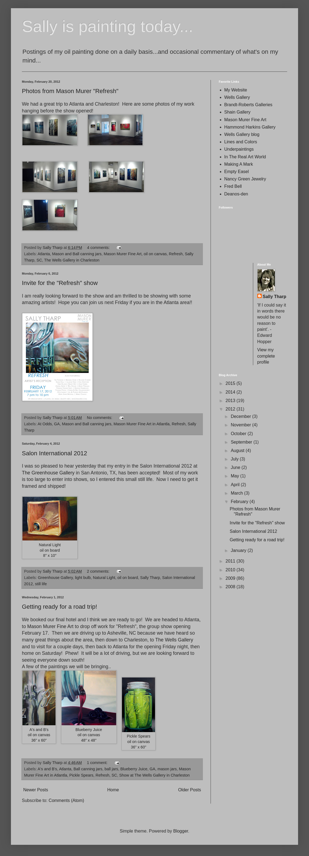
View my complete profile (266, 355)
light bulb (83, 577)
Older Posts (189, 789)
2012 (231, 409)
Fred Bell (233, 186)
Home (113, 789)
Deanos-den (236, 194)
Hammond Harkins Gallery (250, 127)
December (241, 416)
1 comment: (98, 762)
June (236, 467)
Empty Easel (236, 171)
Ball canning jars (88, 769)
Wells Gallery (237, 97)
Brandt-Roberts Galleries (248, 104)
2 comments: (98, 571)
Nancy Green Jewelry (245, 179)
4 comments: (99, 247)
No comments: (100, 417)
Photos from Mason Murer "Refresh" (70, 91)
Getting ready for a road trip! (59, 606)
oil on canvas (155, 254)
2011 (231, 561)
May (235, 476)
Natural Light (104, 577)
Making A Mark (238, 164)
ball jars (111, 769)
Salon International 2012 (54, 453)
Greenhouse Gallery (55, 577)
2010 (231, 569)
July (235, 459)
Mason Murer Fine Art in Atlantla (141, 424)
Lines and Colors (240, 141)
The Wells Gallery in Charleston (71, 260)
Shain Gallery (237, 112)
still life (41, 584)
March (237, 493)
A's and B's (47, 769)
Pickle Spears (81, 775)
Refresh (176, 254)
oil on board (127, 577)
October (239, 433)
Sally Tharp (150, 577)
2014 (231, 392)
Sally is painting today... (107, 26)
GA (57, 424)
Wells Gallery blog (242, 134)
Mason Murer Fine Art (122, 254)
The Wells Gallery (174, 640)
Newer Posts (35, 789)
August (238, 450)
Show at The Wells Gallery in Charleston (154, 775)
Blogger (180, 831)
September (242, 442)
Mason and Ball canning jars (76, 254)
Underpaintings (239, 149)
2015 (231, 383)
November (241, 425)
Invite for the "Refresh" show (60, 283)
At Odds (45, 424)
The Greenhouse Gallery (48, 472)
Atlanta (44, 254)
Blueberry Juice (133, 769)
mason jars (167, 769)
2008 (231, 586)
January (239, 550)
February (240, 501)
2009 (231, 578)
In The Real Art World (245, 156)
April (236, 484)
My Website (235, 90)
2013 (231, 400)
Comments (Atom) (66, 800)
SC (39, 260)
